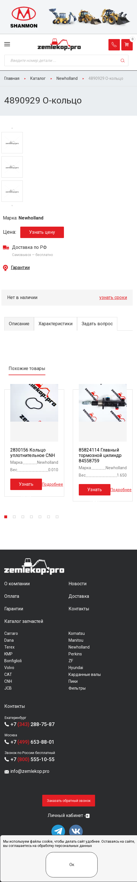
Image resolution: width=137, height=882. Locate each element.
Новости (77, 583)
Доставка (78, 596)
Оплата (11, 596)
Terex (9, 647)
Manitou (75, 640)
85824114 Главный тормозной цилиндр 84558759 (100, 455)
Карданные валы (84, 674)
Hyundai (75, 667)
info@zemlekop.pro (29, 771)
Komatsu (76, 633)
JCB (8, 688)
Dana (9, 640)
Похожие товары (27, 368)
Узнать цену (42, 232)
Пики (73, 681)
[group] (68, 17)
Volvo (9, 667)
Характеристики (55, 323)
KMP (8, 654)
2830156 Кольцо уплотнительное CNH (32, 452)
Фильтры (77, 688)
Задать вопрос (97, 323)
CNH (8, 681)
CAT (8, 674)
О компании (17, 583)
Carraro (11, 633)
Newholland (79, 647)
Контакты (78, 608)
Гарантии (20, 267)
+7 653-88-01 (33, 742)
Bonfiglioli (13, 661)
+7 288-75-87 (33, 724)
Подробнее (52, 484)
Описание (19, 323)
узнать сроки (113, 297)
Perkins (75, 654)
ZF (70, 661)
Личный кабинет (65, 815)
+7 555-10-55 (33, 759)
